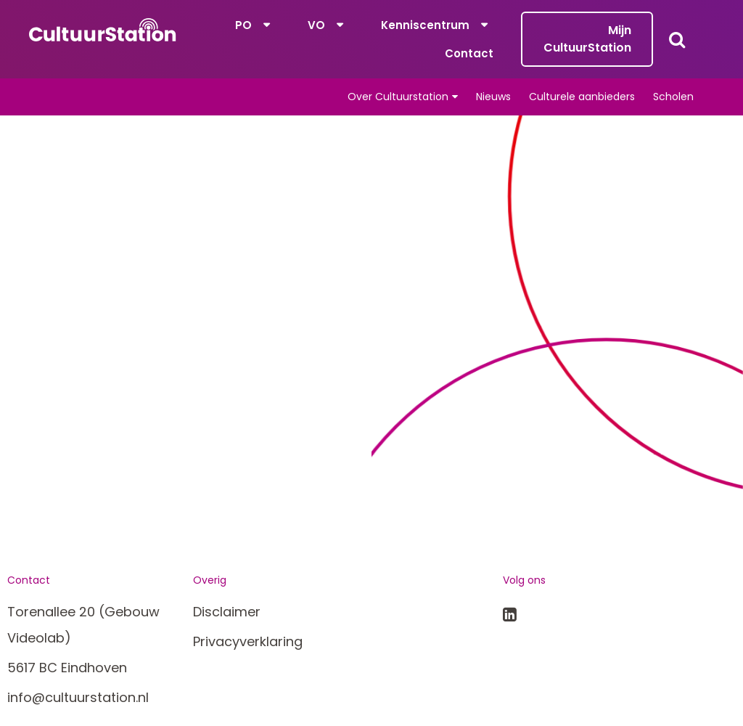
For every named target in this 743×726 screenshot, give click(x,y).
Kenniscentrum (425, 25)
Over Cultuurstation (398, 96)
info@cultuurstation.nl (78, 697)
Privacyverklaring (248, 641)
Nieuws (493, 96)
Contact (469, 53)
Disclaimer (226, 612)
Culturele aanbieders (582, 96)
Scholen (673, 96)
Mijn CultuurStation (587, 39)
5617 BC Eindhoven (67, 667)
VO (316, 25)
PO (243, 25)
